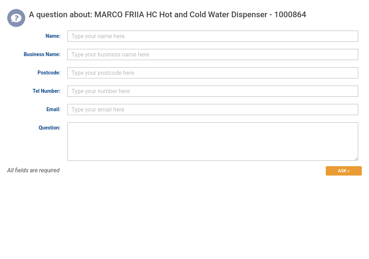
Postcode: (48, 73)
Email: (53, 109)
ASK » (344, 170)
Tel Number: (46, 91)
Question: (49, 128)
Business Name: (42, 54)
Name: (53, 36)
